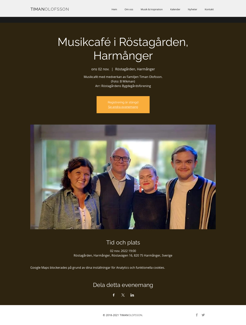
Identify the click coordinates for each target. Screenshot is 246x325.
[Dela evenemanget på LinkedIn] (132, 295)
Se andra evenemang (123, 107)
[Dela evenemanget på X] (123, 295)
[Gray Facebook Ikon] (197, 315)
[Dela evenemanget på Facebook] (114, 295)
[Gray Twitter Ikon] (203, 315)
